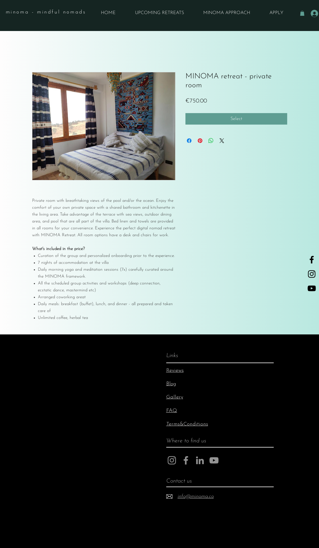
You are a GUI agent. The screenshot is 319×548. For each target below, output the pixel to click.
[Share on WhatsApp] (211, 140)
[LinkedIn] (200, 460)
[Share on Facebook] (189, 140)
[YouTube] (312, 288)
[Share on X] (221, 140)
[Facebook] (185, 460)
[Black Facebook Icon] (312, 260)
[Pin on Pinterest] (200, 140)
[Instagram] (171, 460)
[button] (302, 13)
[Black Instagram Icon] (312, 274)
